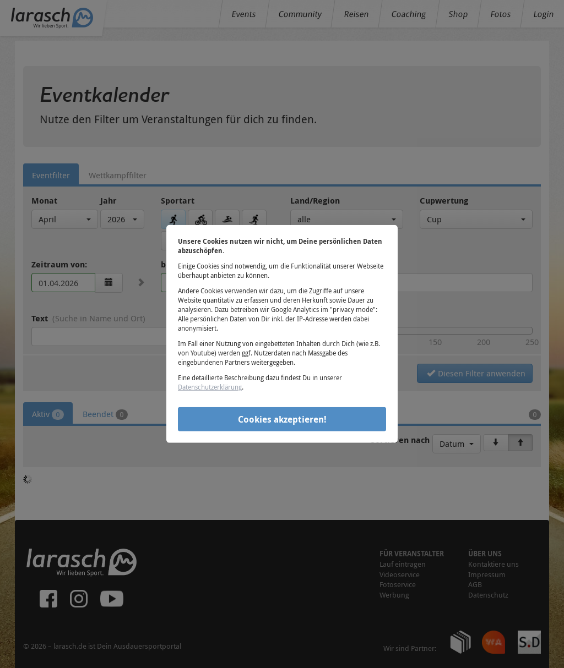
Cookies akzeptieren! (282, 419)
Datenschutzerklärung (210, 386)
